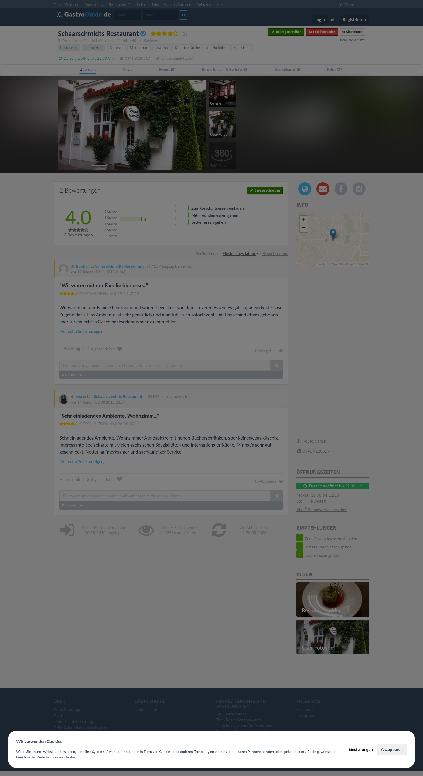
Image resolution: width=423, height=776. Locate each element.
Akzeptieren (392, 749)
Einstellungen (361, 749)
